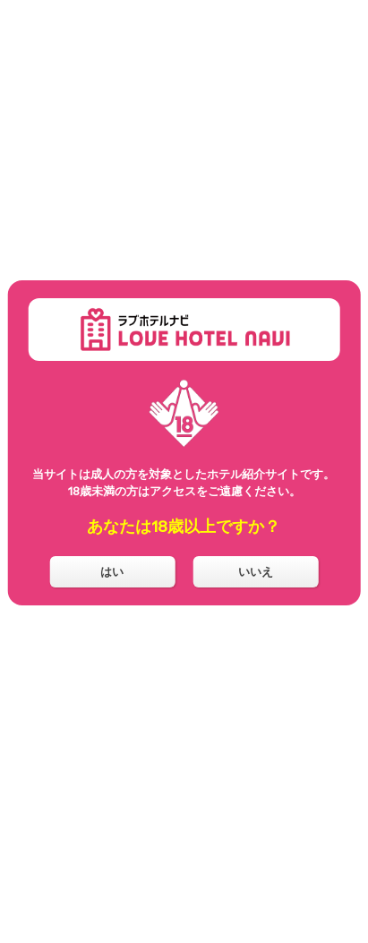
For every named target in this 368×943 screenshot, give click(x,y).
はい (112, 571)
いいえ (255, 571)
